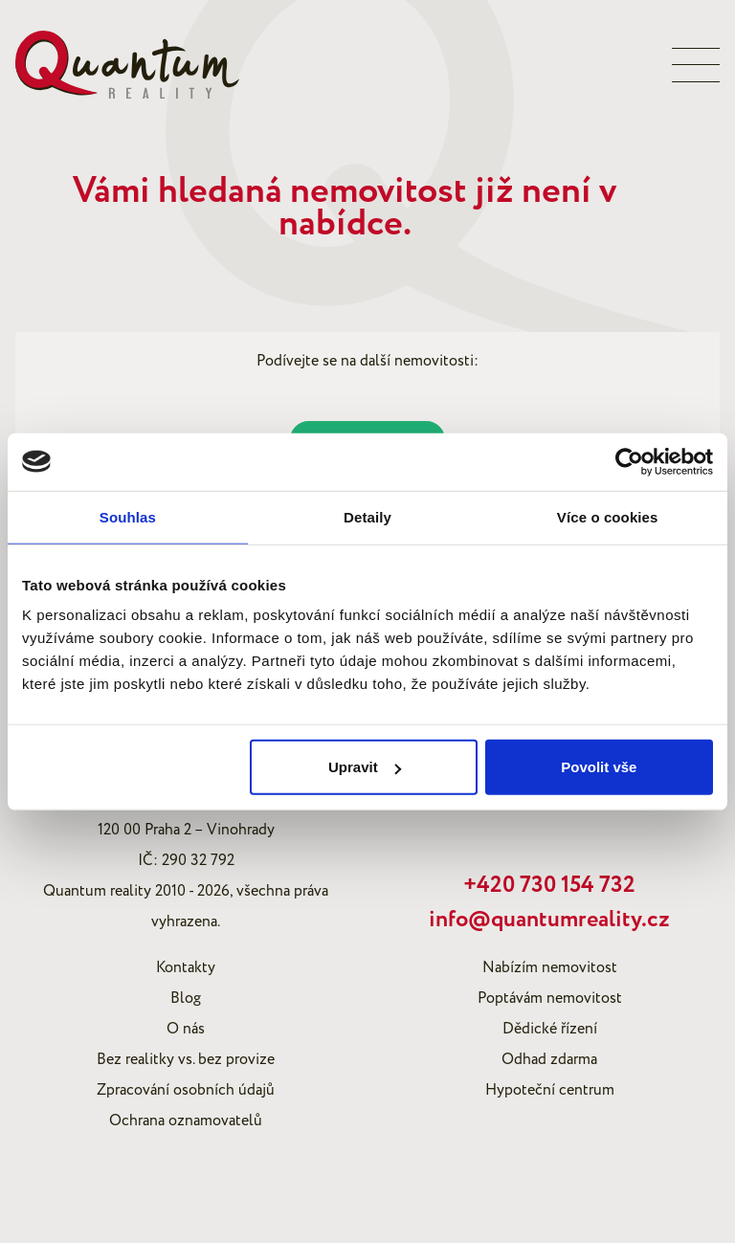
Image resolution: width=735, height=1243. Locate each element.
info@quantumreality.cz (549, 919)
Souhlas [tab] (128, 516)
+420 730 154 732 (549, 885)
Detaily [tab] (367, 516)
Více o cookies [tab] (607, 516)
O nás (186, 1028)
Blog (185, 998)
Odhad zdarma (549, 1059)
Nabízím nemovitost (549, 967)
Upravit (364, 767)
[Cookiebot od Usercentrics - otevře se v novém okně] (629, 461)
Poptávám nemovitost (550, 998)
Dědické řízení (549, 1028)
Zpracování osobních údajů (186, 1089)
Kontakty (185, 967)
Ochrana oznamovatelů (185, 1120)
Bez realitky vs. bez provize (186, 1059)
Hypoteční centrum (549, 1089)
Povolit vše (598, 767)
